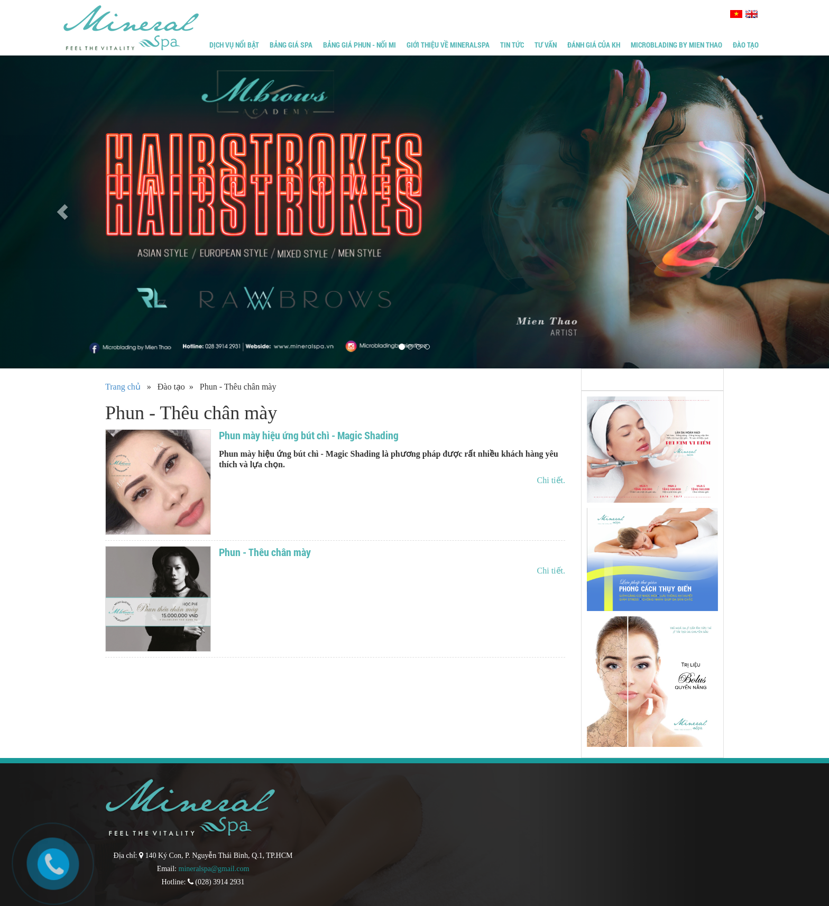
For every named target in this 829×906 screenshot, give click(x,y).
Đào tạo (746, 45)
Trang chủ (123, 386)
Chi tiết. (551, 480)
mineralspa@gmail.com (214, 869)
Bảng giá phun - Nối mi (359, 45)
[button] (62, 212)
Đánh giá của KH (593, 45)
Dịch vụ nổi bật (234, 45)
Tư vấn (546, 45)
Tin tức (512, 45)
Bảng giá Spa (291, 45)
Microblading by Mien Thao (676, 45)
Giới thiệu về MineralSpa (448, 45)
